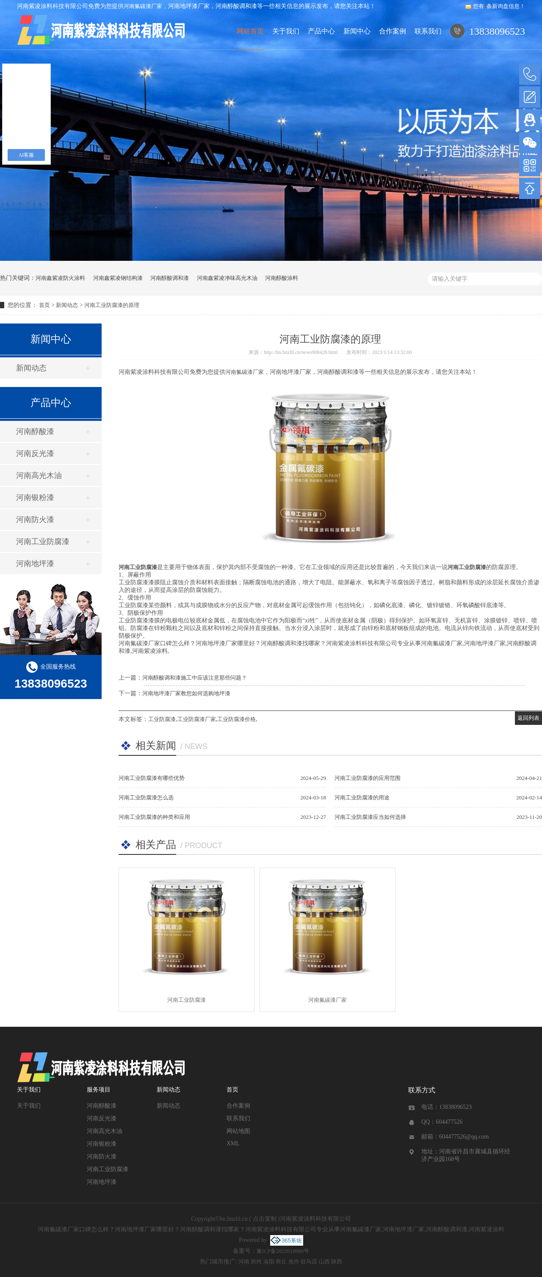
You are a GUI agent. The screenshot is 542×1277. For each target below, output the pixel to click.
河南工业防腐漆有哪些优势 (152, 778)
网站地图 (238, 1131)
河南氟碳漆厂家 (143, 6)
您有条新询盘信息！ (495, 6)
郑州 (256, 1261)
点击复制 (265, 1219)
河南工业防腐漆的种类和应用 (154, 817)
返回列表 (528, 718)
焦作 (293, 1261)
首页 (44, 305)
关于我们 (285, 31)
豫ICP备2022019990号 (283, 1251)
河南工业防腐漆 (42, 541)
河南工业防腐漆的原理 (111, 305)
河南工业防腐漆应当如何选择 (370, 817)
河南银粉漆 (35, 497)
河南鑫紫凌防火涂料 (60, 278)
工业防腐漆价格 (236, 719)
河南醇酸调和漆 (169, 278)
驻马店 (309, 1261)
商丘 (281, 1261)
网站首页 (250, 31)
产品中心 (321, 31)
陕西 (336, 1261)
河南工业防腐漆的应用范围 (368, 778)
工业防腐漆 (162, 719)
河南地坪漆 (35, 563)
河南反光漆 (35, 453)
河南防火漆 (35, 519)
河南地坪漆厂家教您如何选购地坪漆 (186, 693)
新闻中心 (357, 31)
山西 (324, 1261)
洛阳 (268, 1261)
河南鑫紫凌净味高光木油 (227, 278)
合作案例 (392, 31)
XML (233, 1143)
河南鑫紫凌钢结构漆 (118, 278)
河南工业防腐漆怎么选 (146, 797)
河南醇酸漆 (35, 431)
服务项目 (99, 1089)
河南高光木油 (39, 475)
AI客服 (26, 155)
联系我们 (428, 31)
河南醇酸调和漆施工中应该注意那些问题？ (194, 677)
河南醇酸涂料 (281, 278)
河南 (243, 1261)
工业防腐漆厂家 (196, 719)
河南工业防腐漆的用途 (362, 797)
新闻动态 (67, 305)
